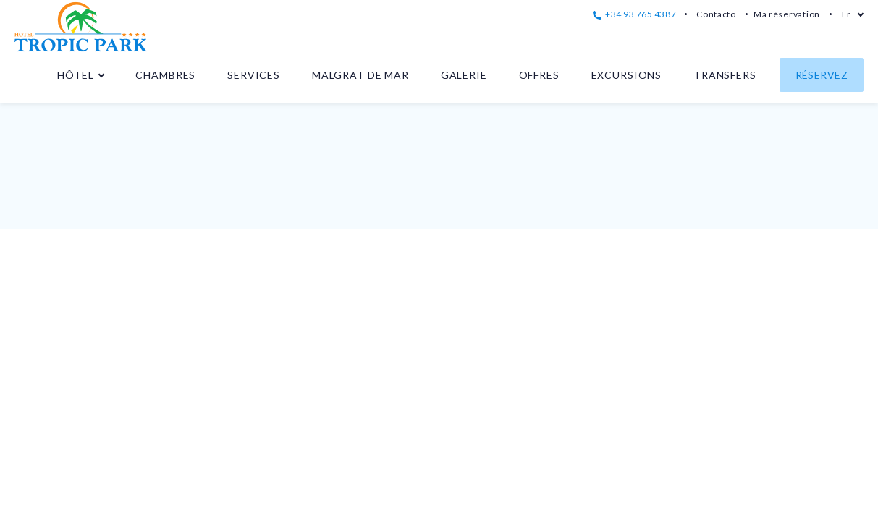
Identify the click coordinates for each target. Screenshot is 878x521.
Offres (539, 75)
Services (253, 75)
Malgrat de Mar (360, 75)
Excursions (626, 75)
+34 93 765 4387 (634, 14)
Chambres (165, 75)
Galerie (464, 75)
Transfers (724, 75)
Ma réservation (787, 14)
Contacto (716, 14)
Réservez (821, 75)
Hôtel (75, 75)
